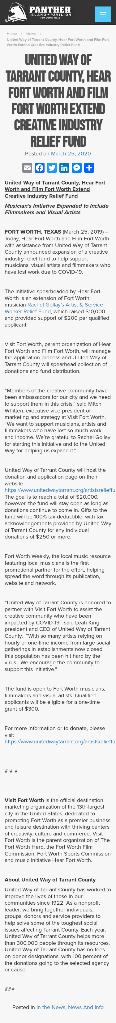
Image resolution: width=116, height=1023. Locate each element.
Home (12, 34)
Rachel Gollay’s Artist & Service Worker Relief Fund (54, 308)
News (31, 34)
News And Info (86, 1007)
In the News (51, 1007)
